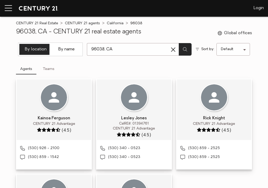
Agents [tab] (26, 69)
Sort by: (207, 49)
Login (259, 8)
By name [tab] (66, 49)
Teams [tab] (48, 69)
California (115, 23)
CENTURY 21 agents (82, 23)
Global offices (235, 33)
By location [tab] (36, 49)
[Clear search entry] (173, 49)
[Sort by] (233, 49)
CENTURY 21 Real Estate (37, 23)
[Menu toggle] (8, 8)
